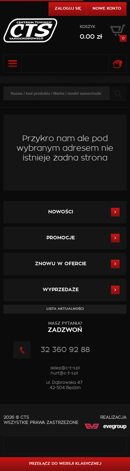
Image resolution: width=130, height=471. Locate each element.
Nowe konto (107, 8)
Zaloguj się (68, 8)
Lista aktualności (65, 309)
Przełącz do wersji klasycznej (65, 463)
